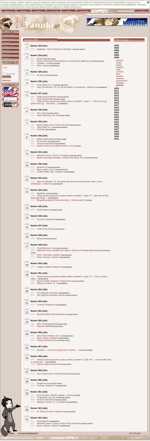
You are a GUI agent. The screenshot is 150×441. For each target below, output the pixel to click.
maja (118, 69)
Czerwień (41, 129)
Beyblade (41, 193)
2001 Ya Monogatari (45, 324)
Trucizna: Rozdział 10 (46, 305)
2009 (116, 57)
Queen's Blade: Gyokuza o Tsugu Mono (54, 281)
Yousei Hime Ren (44, 229)
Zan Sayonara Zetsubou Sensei (50, 295)
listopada (120, 83)
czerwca (119, 72)
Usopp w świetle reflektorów (49, 267)
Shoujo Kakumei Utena (47, 340)
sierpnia (119, 76)
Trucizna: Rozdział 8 (45, 143)
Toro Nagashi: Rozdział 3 (48, 293)
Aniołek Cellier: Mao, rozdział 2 (50, 172)
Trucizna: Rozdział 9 (45, 219)
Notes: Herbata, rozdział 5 (48, 425)
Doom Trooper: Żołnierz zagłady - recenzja (55, 395)
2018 (116, 107)
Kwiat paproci (42, 421)
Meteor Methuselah (45, 139)
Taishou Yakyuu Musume (47, 364)
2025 (116, 124)
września (120, 78)
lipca (118, 74)
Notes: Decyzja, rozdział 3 (48, 257)
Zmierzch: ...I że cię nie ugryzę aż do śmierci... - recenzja (61, 350)
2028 (116, 131)
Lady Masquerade (44, 99)
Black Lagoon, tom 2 (46, 169)
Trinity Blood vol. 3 (45, 85)
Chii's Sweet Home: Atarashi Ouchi (52, 374)
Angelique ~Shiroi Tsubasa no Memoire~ (54, 49)
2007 (116, 52)
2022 (116, 117)
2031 (116, 139)
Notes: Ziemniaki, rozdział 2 (49, 255)
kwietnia (119, 67)
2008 (116, 55)
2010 (116, 88)
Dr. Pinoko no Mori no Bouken (50, 411)
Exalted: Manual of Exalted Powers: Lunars (55, 146)
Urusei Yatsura (43, 210)
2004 (116, 45)
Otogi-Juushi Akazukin (46, 97)
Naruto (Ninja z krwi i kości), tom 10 (52, 125)
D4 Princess (42, 141)
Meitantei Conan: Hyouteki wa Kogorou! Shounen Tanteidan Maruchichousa (69, 250)
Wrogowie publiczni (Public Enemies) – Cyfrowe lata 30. (61, 200)
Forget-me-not (43, 383)
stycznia (119, 60)
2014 (116, 98)
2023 (116, 119)
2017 (116, 105)
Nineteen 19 (42, 167)
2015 (116, 100)
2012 (116, 93)
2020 (116, 112)
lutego (118, 63)
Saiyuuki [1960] (43, 326)
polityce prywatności (72, 7)
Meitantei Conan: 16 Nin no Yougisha (53, 155)
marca (119, 65)
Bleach (40, 59)
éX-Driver (41, 75)
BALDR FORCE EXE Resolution (51, 314)
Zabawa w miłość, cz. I (46, 283)
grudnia (119, 85)
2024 (116, 122)
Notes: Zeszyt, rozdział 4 (47, 338)
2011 (116, 91)
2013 (116, 95)
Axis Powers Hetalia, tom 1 (48, 336)
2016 (116, 103)
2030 (116, 136)
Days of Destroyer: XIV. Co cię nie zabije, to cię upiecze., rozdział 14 (66, 87)
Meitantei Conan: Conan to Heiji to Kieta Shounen (58, 423)
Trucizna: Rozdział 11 (46, 385)
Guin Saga (41, 113)
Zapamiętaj (10, 74)
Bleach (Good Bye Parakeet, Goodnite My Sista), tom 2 (61, 158)
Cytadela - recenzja (45, 63)
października (121, 81)
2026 (116, 127)
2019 (116, 110)
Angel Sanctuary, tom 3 (47, 115)
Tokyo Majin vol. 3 (44, 127)
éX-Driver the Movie (45, 400)
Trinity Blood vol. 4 (45, 248)
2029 (116, 134)
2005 (116, 48)
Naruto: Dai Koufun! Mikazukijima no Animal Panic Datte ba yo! (64, 61)
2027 (116, 129)
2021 (116, 115)
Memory (40, 238)
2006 (116, 50)
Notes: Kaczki (43, 65)
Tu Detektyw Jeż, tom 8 (47, 397)
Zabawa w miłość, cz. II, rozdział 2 (51, 402)
